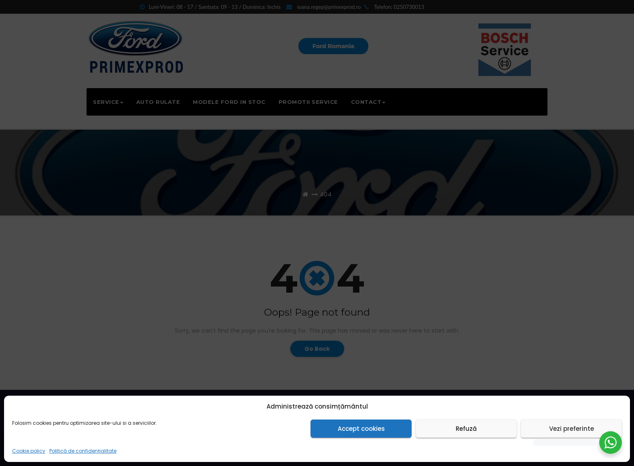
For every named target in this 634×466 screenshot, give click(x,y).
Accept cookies (361, 428)
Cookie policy (28, 450)
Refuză (466, 428)
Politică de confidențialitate (82, 450)
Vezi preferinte (571, 428)
